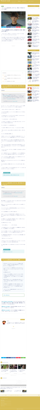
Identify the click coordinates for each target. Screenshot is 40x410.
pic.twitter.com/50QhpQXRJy (7, 193)
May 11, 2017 (16, 196)
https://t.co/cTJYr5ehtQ (18, 192)
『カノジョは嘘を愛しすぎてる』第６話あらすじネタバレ (12, 78)
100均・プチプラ (31, 1)
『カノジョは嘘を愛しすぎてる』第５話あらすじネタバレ (12, 75)
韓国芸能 (19, 1)
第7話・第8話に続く (7, 295)
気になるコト (24, 1)
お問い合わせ (2, 400)
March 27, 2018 (15, 101)
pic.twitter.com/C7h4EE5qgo (11, 98)
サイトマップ (14, 1)
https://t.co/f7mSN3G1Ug (7, 95)
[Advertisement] (13, 52)
